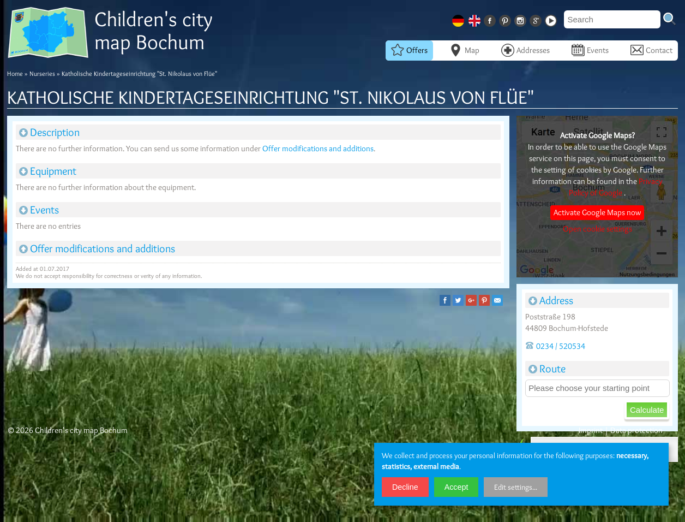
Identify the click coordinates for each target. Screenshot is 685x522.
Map (464, 50)
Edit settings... (515, 487)
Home (15, 73)
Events (590, 50)
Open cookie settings (597, 229)
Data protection (636, 430)
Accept (456, 487)
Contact (651, 50)
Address (550, 300)
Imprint (591, 430)
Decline (405, 487)
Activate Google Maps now (597, 212)
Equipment (47, 170)
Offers (409, 50)
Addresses (525, 50)
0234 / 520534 (555, 346)
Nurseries (42, 73)
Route (547, 368)
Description (49, 132)
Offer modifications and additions (318, 148)
